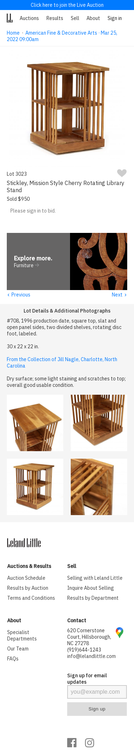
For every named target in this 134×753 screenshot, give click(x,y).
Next (119, 295)
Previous (18, 295)
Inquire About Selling (90, 588)
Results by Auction (27, 588)
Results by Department (93, 598)
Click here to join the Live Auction (67, 5)
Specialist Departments (22, 635)
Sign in (115, 18)
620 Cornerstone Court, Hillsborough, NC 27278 (89, 637)
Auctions (29, 18)
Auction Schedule (26, 578)
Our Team (18, 649)
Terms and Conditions (31, 598)
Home (13, 33)
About (93, 18)
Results (54, 18)
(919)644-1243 (84, 650)
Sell (75, 18)
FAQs (13, 659)
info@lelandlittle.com (91, 656)
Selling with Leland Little (95, 578)
